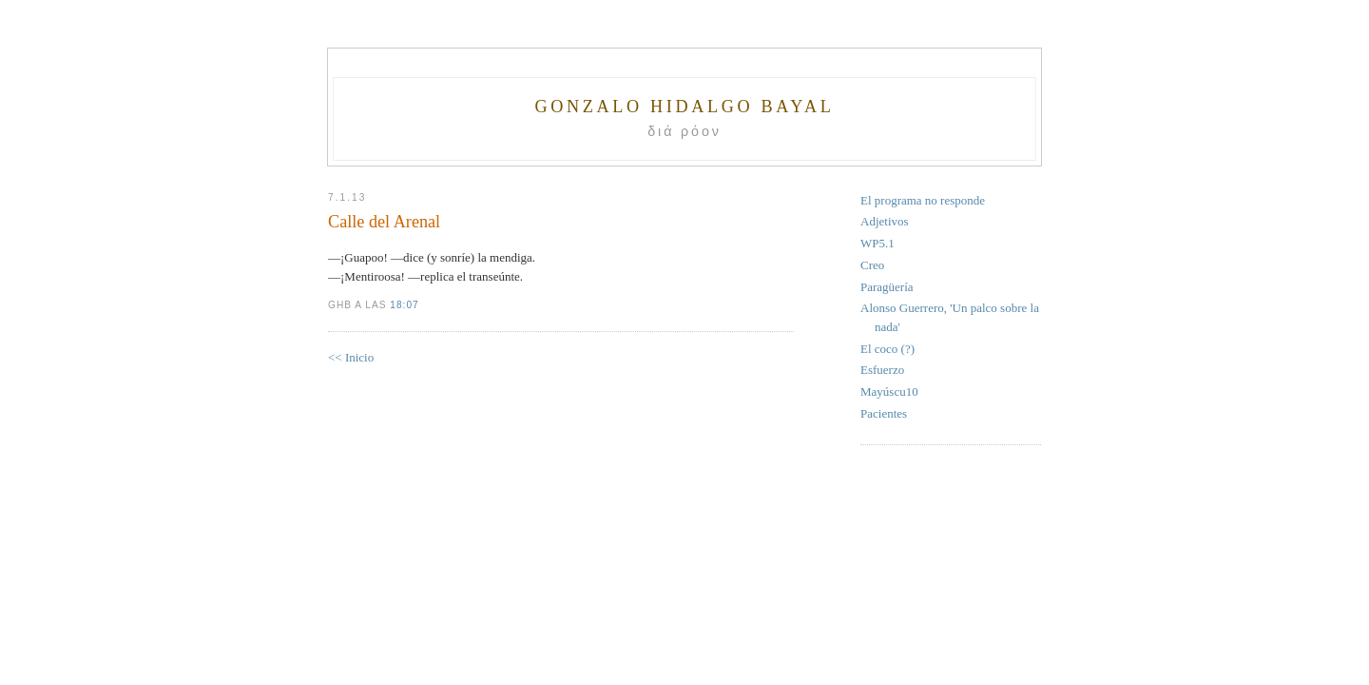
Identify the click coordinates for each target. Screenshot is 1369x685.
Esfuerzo (882, 369)
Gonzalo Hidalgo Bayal (684, 106)
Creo (872, 265)
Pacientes (883, 413)
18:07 (404, 305)
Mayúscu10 (889, 391)
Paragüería (887, 287)
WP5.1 (877, 243)
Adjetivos (884, 221)
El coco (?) (887, 349)
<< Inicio (351, 357)
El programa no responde (922, 200)
